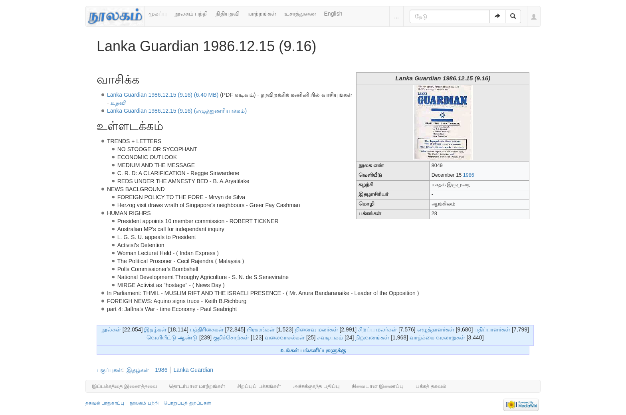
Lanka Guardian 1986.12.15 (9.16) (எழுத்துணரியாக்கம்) (177, 111)
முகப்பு (157, 13)
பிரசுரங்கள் (261, 329)
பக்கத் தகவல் (431, 386)
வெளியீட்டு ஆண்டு (172, 337)
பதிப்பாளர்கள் (492, 329)
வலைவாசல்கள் (285, 337)
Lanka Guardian (193, 370)
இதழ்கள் (155, 329)
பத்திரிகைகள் (207, 329)
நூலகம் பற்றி (191, 13)
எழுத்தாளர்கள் (435, 329)
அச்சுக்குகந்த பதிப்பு (316, 386)
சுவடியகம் (330, 337)
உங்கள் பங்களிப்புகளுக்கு (313, 350)
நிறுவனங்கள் (372, 337)
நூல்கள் (111, 329)
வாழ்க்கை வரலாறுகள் (437, 337)
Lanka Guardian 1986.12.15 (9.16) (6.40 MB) (162, 95)
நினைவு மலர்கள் (316, 329)
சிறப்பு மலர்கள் (377, 329)
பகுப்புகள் (109, 370)
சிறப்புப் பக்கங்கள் (259, 386)
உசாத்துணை (300, 13)
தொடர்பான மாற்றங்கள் (197, 386)
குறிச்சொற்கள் (231, 337)
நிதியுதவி (228, 13)
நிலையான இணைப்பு (378, 386)
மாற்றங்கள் (262, 13)
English (333, 13)
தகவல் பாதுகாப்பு (104, 403)
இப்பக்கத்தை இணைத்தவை (124, 386)
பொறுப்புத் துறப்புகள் (187, 403)
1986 (468, 175)
